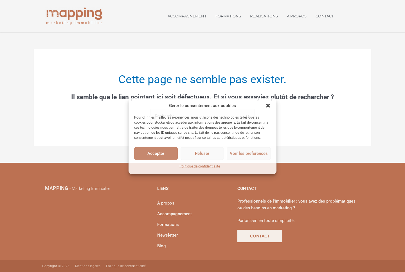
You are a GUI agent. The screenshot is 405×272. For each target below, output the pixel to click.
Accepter (155, 153)
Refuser (202, 153)
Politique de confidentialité (199, 166)
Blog (161, 245)
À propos (165, 203)
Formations (168, 224)
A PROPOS (297, 16)
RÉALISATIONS (264, 16)
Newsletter (167, 235)
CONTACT (325, 16)
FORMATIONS (228, 16)
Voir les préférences (249, 153)
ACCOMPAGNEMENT (187, 16)
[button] (268, 105)
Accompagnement (174, 213)
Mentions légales (87, 266)
